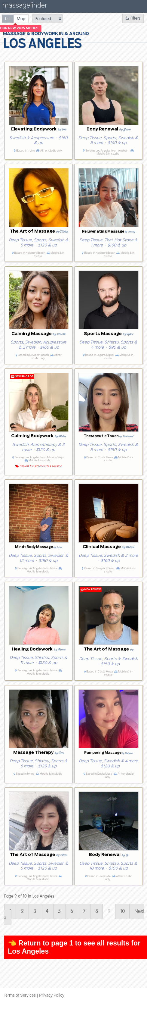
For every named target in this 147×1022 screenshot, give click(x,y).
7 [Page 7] (84, 911)
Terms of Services (20, 995)
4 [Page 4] (47, 911)
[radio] (8, 18)
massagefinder (24, 6)
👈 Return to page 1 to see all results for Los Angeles (74, 947)
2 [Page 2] (22, 911)
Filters (133, 18)
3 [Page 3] (34, 911)
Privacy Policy (51, 995)
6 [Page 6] (71, 911)
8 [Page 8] (96, 911)
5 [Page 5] (59, 911)
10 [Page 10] (122, 911)
